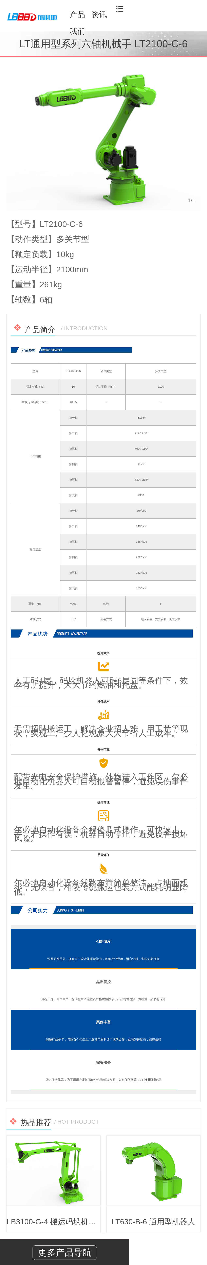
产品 (77, 14)
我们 (77, 31)
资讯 (99, 14)
